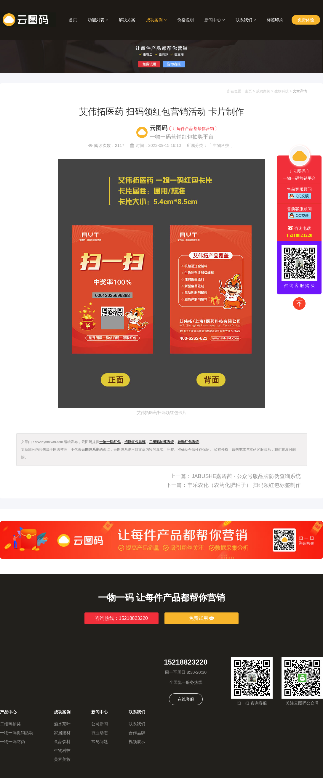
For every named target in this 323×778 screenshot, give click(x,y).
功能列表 (98, 19)
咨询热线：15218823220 (121, 618)
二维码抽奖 (10, 723)
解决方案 (127, 19)
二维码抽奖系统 (161, 442)
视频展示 (137, 741)
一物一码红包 (110, 442)
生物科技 (281, 91)
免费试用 (201, 618)
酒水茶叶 (62, 723)
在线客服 (186, 699)
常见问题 (99, 741)
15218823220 (299, 235)
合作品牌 (137, 732)
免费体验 (306, 19)
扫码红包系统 (134, 442)
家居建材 (62, 732)
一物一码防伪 (12, 741)
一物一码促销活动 (16, 732)
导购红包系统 (188, 442)
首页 (73, 19)
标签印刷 (275, 19)
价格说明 (185, 19)
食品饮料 (62, 741)
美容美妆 (62, 759)
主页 (248, 91)
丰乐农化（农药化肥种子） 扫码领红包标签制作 (244, 485)
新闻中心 (214, 19)
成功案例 (156, 19)
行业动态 (99, 732)
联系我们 (246, 19)
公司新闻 (99, 723)
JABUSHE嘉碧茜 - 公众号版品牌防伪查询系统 (246, 476)
